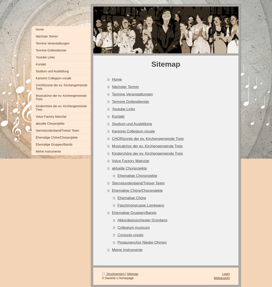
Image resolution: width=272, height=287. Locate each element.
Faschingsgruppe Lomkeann (140, 205)
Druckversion (113, 274)
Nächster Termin (125, 87)
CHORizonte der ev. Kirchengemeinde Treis (148, 139)
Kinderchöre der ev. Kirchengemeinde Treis (147, 153)
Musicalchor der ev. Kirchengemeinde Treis (147, 146)
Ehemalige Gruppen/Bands (134, 213)
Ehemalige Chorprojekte (137, 176)
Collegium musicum (133, 228)
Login (226, 274)
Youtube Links (123, 109)
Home (117, 79)
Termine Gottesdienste (130, 102)
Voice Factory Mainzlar (131, 161)
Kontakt (118, 116)
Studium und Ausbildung (132, 124)
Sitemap (132, 274)
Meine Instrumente (127, 250)
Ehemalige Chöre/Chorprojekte (137, 191)
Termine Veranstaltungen (132, 94)
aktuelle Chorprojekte (129, 168)
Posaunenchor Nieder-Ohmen (142, 242)
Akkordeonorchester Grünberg (142, 220)
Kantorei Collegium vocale (133, 131)
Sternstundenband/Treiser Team (138, 183)
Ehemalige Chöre (131, 198)
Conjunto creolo (130, 235)
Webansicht (222, 278)
